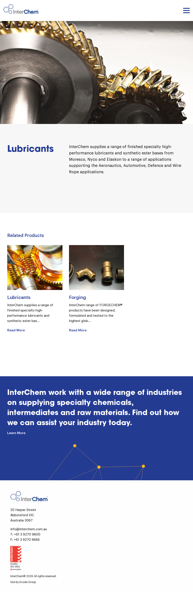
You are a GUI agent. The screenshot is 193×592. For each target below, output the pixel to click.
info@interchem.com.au (28, 529)
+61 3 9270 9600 (27, 534)
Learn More (16, 433)
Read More (16, 330)
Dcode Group (27, 582)
